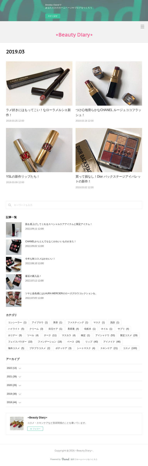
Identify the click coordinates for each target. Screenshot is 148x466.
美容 (57, 322)
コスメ (130, 348)
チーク (50, 335)
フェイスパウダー (20, 341)
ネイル (106, 328)
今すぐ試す (53, 16)
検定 (85, 335)
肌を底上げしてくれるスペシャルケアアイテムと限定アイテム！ (58, 224)
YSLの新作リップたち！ (23, 176)
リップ (91, 341)
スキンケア (109, 348)
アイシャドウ (105, 335)
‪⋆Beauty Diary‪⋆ (74, 35)
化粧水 (90, 328)
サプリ (123, 328)
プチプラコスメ (39, 348)
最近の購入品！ (33, 276)
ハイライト (16, 328)
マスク (99, 322)
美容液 (73, 328)
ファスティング (78, 322)
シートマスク (86, 348)
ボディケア (63, 348)
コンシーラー (17, 322)
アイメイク (111, 341)
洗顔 (114, 322)
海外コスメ (16, 348)
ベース (73, 341)
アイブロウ (40, 322)
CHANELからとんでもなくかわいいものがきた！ (50, 241)
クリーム (36, 328)
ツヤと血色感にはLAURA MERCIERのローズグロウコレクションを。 (61, 293)
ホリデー (15, 335)
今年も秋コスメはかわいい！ (40, 258)
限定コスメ (128, 335)
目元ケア (55, 328)
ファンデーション (50, 341)
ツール (33, 335)
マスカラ (69, 335)
